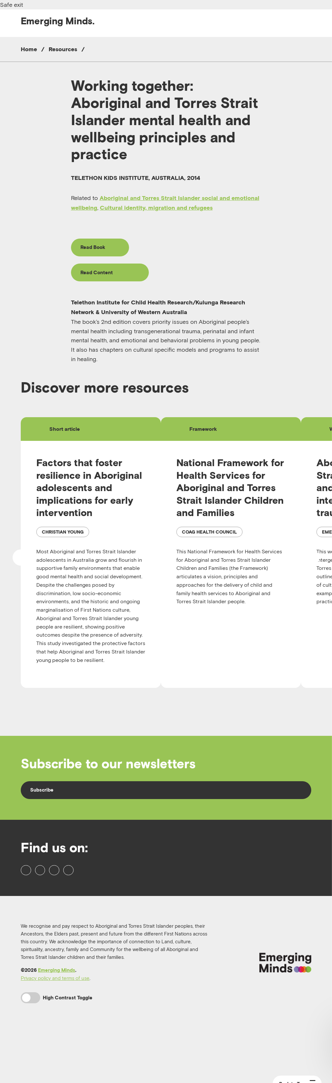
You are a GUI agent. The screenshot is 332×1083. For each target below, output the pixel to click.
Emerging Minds (56, 1016)
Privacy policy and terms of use (55, 1024)
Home (29, 49)
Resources (63, 49)
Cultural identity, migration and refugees (156, 207)
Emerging (58, 21)
